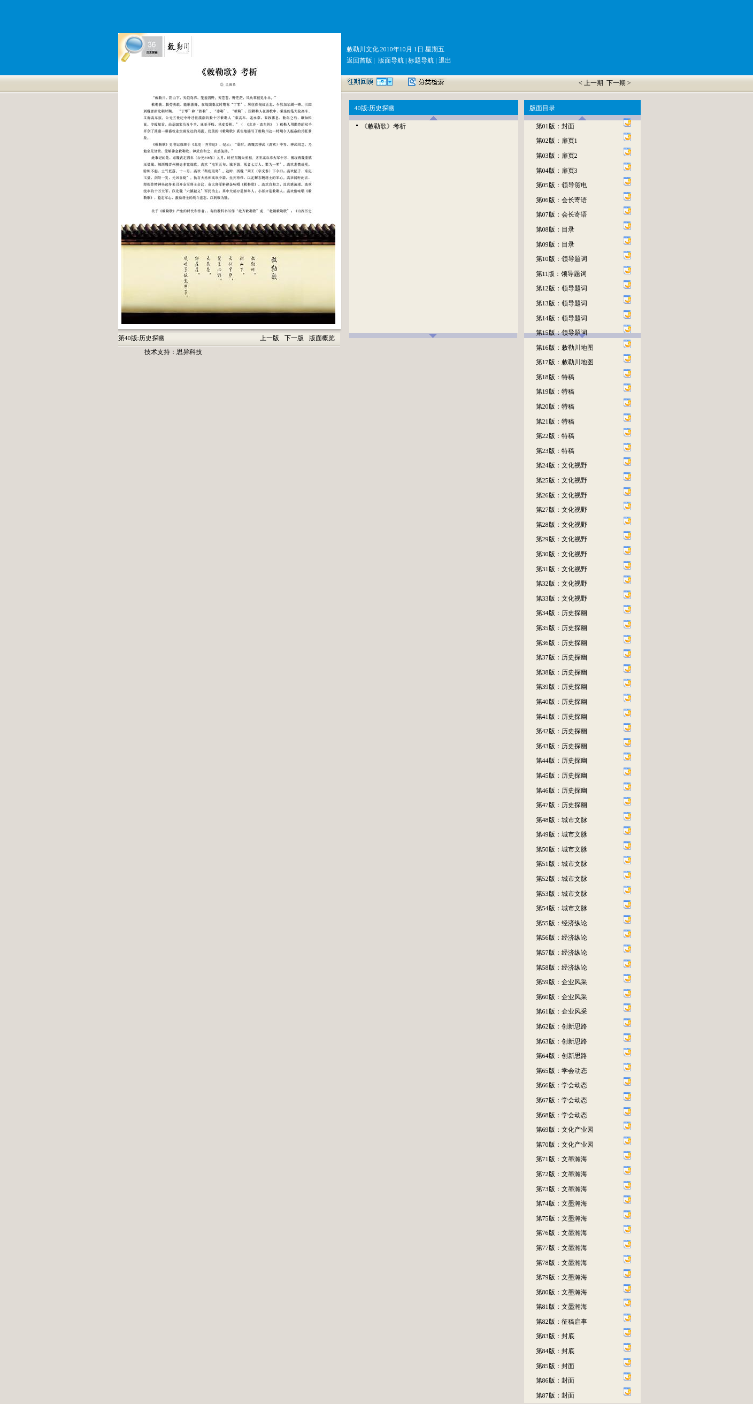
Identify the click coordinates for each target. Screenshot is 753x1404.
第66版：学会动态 (561, 1085)
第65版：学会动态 (561, 1071)
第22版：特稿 (555, 436)
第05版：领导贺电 (561, 185)
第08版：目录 (555, 229)
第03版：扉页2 (557, 155)
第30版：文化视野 (561, 554)
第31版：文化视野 (561, 569)
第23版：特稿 (555, 451)
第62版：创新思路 (561, 1026)
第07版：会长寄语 (561, 214)
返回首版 (359, 60)
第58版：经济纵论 (561, 967)
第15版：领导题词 (561, 332)
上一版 (269, 338)
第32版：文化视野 (561, 583)
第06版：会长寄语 (561, 200)
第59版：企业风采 (561, 982)
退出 (444, 60)
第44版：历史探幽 (561, 760)
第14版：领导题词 (561, 318)
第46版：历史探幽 (561, 790)
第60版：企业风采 (561, 997)
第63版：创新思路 (561, 1041)
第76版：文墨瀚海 (561, 1233)
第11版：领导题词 (561, 274)
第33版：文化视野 (561, 598)
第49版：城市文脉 (561, 834)
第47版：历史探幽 (561, 805)
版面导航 (390, 60)
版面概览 (322, 338)
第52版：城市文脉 (561, 879)
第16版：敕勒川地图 (565, 347)
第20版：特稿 (555, 406)
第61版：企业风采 (561, 1011)
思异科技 (189, 352)
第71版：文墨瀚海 (561, 1159)
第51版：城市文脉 (561, 864)
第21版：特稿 (555, 421)
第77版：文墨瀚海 (561, 1248)
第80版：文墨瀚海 (561, 1292)
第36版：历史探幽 (561, 643)
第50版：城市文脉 (561, 849)
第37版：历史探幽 (561, 657)
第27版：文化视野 (561, 509)
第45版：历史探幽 (561, 775)
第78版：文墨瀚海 (561, 1263)
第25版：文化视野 (561, 480)
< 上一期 (592, 83)
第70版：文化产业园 (565, 1144)
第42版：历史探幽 (561, 731)
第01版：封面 (555, 126)
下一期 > (618, 83)
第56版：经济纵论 (561, 937)
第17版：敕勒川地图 (565, 362)
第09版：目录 (555, 244)
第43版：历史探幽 (561, 746)
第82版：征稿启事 (561, 1321)
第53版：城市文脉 (561, 893)
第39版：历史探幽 (561, 687)
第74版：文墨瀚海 (561, 1203)
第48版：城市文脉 (561, 820)
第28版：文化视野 (561, 524)
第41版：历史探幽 (561, 716)
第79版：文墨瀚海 (561, 1277)
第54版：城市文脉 (561, 908)
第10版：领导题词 (561, 259)
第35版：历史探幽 (561, 628)
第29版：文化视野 (561, 539)
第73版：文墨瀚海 (561, 1189)
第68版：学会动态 (561, 1115)
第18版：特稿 (555, 377)
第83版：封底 (555, 1336)
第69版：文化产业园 (565, 1129)
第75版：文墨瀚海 (561, 1218)
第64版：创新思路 (561, 1056)
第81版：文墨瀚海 (561, 1306)
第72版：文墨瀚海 (561, 1174)
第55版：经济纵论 (561, 923)
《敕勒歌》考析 (383, 126)
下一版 (294, 338)
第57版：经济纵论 (561, 952)
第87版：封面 (555, 1395)
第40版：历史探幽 (561, 701)
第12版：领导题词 (561, 288)
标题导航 (420, 60)
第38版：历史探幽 (561, 672)
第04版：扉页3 (557, 170)
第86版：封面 (555, 1380)
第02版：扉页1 (557, 140)
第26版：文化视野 (561, 495)
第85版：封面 (555, 1366)
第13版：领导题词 (561, 303)
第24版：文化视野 (561, 465)
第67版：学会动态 (561, 1100)
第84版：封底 (555, 1351)
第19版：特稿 (555, 391)
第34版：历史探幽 (561, 613)
